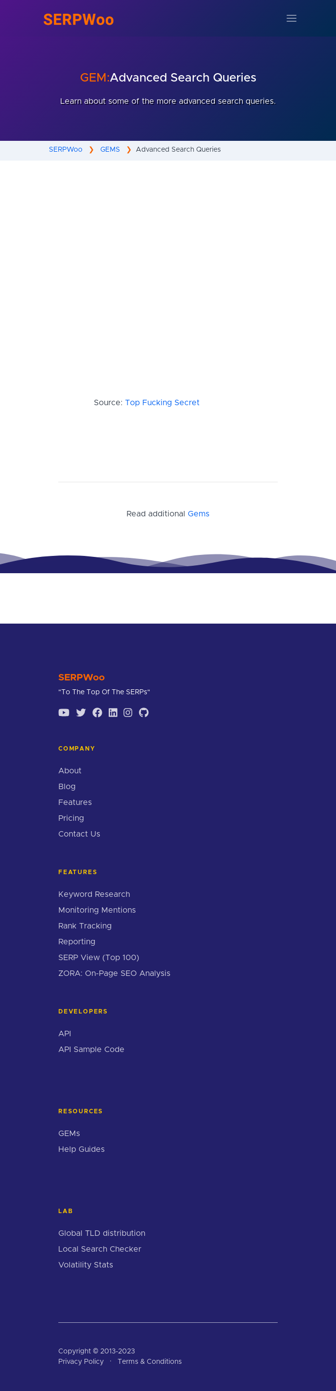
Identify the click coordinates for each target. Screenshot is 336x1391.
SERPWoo (66, 149)
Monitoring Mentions (97, 910)
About (70, 771)
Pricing (71, 818)
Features (75, 802)
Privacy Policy (81, 1361)
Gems (199, 514)
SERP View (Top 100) (98, 958)
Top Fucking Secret (162, 403)
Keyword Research (94, 894)
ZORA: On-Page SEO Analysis (114, 973)
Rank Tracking (85, 926)
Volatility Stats (85, 1265)
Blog (67, 787)
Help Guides (81, 1149)
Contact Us (79, 834)
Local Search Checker (99, 1249)
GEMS (110, 149)
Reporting (76, 942)
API (64, 1034)
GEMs (69, 1134)
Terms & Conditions (150, 1361)
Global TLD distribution (101, 1233)
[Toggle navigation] (291, 18)
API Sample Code (91, 1050)
